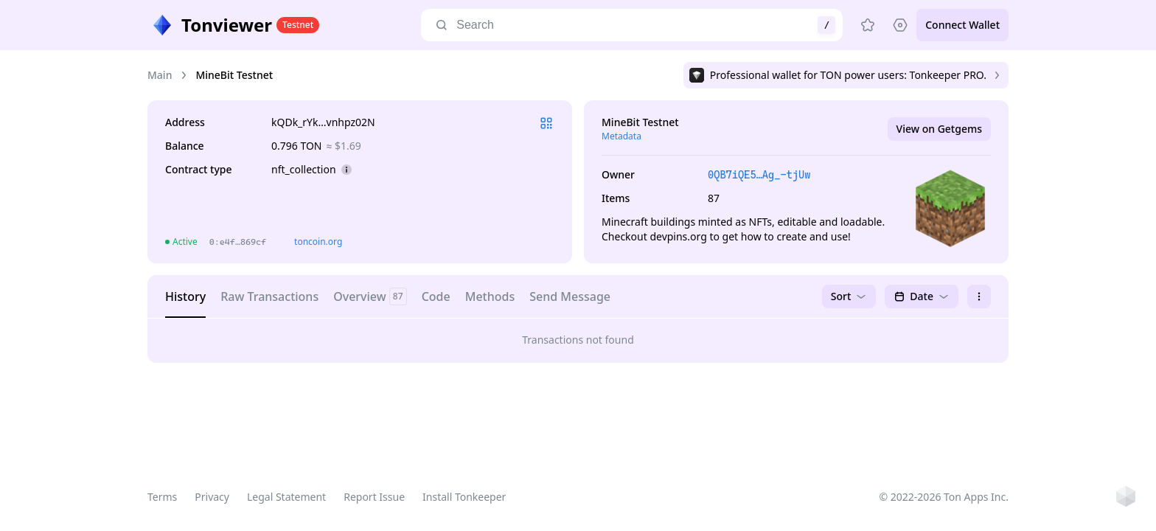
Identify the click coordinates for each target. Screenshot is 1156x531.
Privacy (212, 497)
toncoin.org (318, 241)
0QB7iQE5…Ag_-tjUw (759, 175)
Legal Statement (286, 497)
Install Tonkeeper (464, 497)
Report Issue (374, 497)
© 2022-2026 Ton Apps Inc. (944, 497)
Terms (162, 497)
